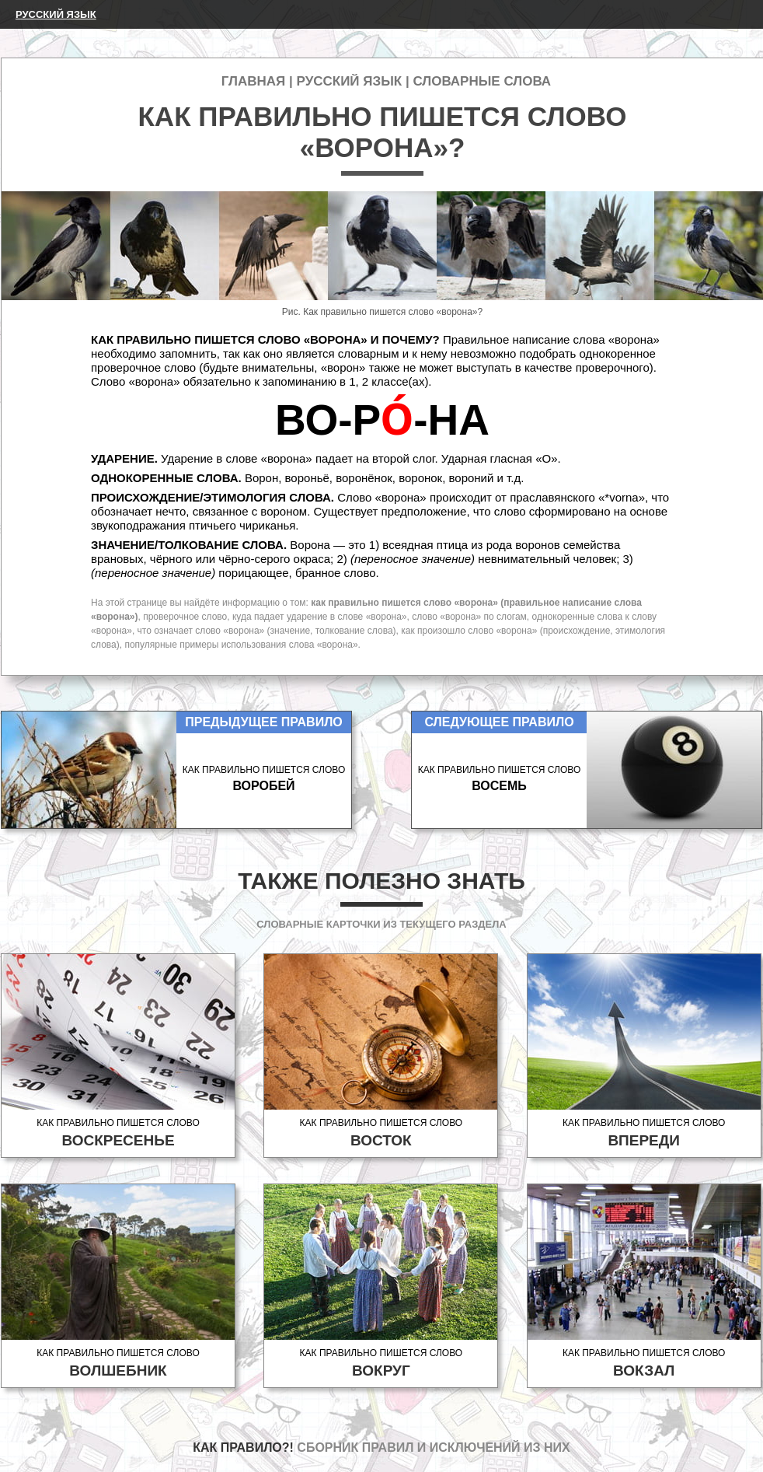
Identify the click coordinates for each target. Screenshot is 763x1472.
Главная (253, 81)
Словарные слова (482, 81)
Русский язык (56, 14)
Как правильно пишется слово (118, 1133)
